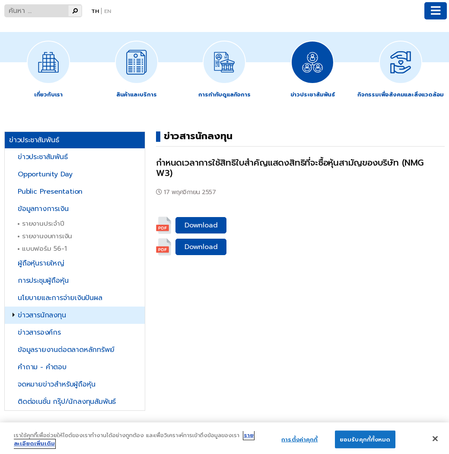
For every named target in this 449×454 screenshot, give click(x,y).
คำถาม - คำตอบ (42, 367)
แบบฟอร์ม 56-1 (44, 248)
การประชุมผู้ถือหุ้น (43, 280)
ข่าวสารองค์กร (39, 332)
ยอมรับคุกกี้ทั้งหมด (365, 444)
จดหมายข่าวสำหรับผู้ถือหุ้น (56, 384)
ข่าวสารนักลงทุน (42, 315)
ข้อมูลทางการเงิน (43, 209)
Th (95, 11)
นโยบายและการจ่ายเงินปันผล (60, 298)
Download (201, 225)
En (107, 11)
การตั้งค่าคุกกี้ (299, 444)
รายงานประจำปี (43, 223)
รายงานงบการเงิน (47, 236)
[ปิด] (435, 443)
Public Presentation (50, 191)
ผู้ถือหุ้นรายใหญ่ (41, 263)
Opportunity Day (45, 174)
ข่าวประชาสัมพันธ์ (42, 157)
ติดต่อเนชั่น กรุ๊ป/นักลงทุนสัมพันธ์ (67, 401)
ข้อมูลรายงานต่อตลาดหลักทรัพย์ (66, 350)
